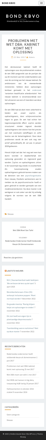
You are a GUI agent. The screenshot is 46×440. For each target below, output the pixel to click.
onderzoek (36, 90)
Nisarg (23, 437)
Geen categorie (13, 414)
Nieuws (11, 214)
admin (32, 57)
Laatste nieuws (15, 271)
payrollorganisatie (33, 175)
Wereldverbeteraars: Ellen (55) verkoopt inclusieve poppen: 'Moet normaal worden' (21, 295)
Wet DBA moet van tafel (17, 374)
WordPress (31, 434)
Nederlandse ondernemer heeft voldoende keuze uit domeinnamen (23, 240)
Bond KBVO (8, 3)
